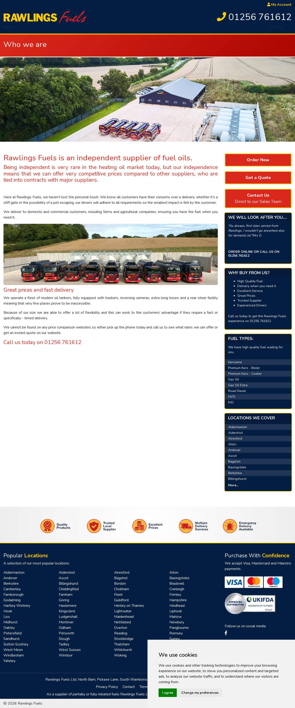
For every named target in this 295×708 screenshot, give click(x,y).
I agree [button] (167, 693)
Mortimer (66, 622)
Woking (120, 655)
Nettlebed (122, 622)
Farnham (65, 594)
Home (8, 29)
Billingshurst (237, 479)
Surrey (174, 638)
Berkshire (235, 473)
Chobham (121, 589)
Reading (120, 633)
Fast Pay (222, 29)
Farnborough (13, 594)
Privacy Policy (107, 686)
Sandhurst (11, 638)
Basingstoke (237, 467)
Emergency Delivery (99, 29)
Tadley (64, 644)
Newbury (176, 622)
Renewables (250, 29)
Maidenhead (124, 616)
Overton (120, 627)
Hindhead (177, 605)
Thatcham (122, 644)
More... (233, 485)
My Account (279, 4)
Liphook (175, 611)
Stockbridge (123, 638)
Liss (6, 616)
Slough (64, 638)
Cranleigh (176, 589)
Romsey (176, 633)
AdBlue (132, 29)
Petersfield (12, 633)
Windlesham (13, 655)
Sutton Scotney (15, 644)
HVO (68, 29)
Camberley (12, 589)
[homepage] (44, 16)
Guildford (121, 600)
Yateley (9, 660)
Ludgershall (68, 616)
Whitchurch (123, 649)
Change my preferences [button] (199, 693)
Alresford (235, 438)
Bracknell (176, 583)
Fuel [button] (49, 29)
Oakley (9, 627)
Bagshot (234, 461)
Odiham (65, 627)
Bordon (120, 583)
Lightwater (123, 611)
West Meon (13, 649)
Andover (234, 450)
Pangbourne (179, 627)
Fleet (118, 594)
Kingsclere (67, 611)
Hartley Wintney (16, 605)
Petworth (66, 633)
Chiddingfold (69, 589)
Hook (7, 611)
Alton (232, 444)
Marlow (175, 616)
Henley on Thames (129, 605)
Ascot (232, 456)
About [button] (27, 29)
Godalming (12, 600)
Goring (64, 600)
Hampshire (178, 600)
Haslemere (68, 605)
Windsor (66, 655)
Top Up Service (192, 29)
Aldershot (235, 433)
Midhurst (10, 622)
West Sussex (70, 649)
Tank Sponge (159, 29)
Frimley (175, 594)
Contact (275, 29)
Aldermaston (237, 427)
